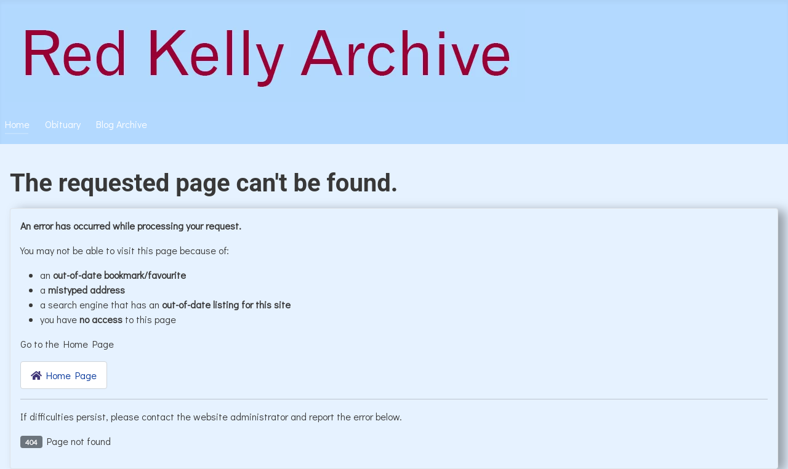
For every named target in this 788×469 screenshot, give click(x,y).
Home (17, 124)
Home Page (64, 375)
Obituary (63, 124)
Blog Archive (121, 124)
